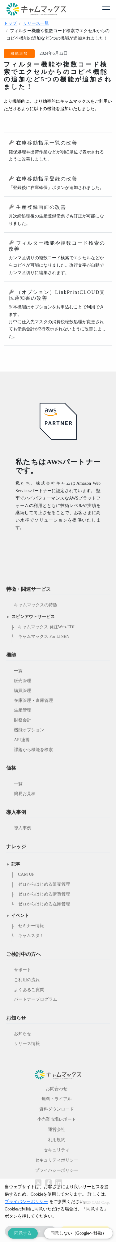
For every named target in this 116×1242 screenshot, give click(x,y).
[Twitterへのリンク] (38, 1178)
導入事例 (22, 828)
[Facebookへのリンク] (48, 1178)
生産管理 (22, 710)
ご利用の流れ (27, 980)
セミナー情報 (31, 925)
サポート (22, 970)
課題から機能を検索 (33, 749)
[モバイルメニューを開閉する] (106, 9)
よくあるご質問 (29, 989)
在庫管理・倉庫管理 (33, 700)
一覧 (18, 670)
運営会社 (56, 1129)
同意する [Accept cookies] (23, 1233)
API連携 (22, 739)
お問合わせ (56, 1088)
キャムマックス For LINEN (43, 636)
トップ (10, 23)
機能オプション (29, 730)
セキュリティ (57, 1150)
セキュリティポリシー (56, 1160)
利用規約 (56, 1139)
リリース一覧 (36, 23)
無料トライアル (56, 1099)
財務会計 (22, 720)
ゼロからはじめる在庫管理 (44, 904)
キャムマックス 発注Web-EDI (46, 627)
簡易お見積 (25, 793)
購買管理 (22, 690)
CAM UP (26, 874)
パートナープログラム (35, 999)
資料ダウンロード (56, 1109)
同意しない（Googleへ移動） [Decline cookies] (78, 1233)
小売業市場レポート (56, 1119)
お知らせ (22, 1033)
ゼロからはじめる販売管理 (44, 884)
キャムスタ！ (31, 935)
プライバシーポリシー (56, 1170)
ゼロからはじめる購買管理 (44, 894)
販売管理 (22, 680)
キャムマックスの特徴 (35, 605)
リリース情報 (27, 1043)
